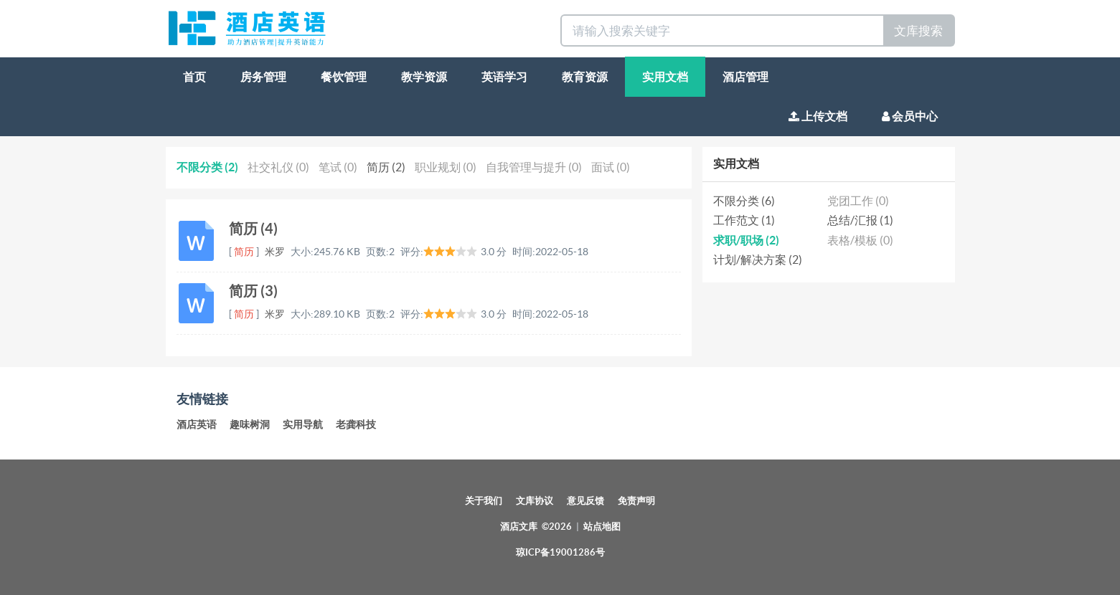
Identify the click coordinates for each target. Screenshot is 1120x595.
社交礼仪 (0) (278, 167)
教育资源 (585, 76)
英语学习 (504, 76)
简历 (244, 251)
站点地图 (602, 526)
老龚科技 (356, 424)
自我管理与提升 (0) (534, 167)
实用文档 (665, 76)
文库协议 (534, 500)
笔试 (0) (338, 167)
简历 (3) (253, 290)
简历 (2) (386, 167)
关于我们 (483, 500)
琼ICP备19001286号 (560, 552)
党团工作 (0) (858, 200)
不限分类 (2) (207, 167)
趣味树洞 (250, 424)
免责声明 (636, 500)
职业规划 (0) (445, 167)
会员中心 (910, 116)
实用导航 (303, 424)
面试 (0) (610, 167)
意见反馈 (585, 500)
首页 (194, 76)
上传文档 (818, 116)
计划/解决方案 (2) (757, 259)
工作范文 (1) (744, 220)
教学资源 (424, 76)
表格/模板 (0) (860, 240)
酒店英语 (197, 424)
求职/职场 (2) (746, 240)
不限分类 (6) (744, 200)
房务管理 (263, 76)
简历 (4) (253, 228)
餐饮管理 (344, 76)
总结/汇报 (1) (860, 220)
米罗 (275, 251)
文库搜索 (918, 30)
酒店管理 (745, 76)
